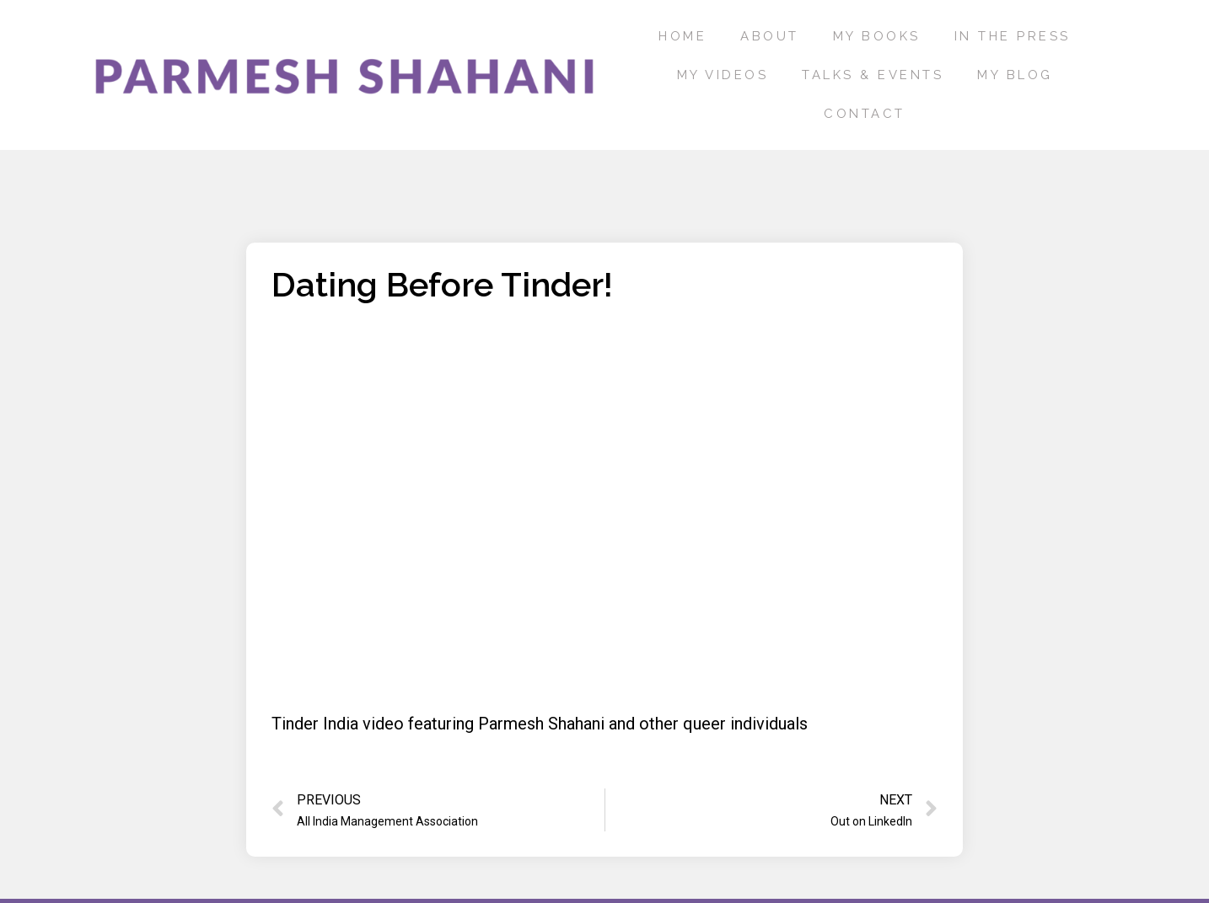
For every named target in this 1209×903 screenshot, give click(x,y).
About (769, 36)
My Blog (1015, 75)
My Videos (723, 75)
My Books (877, 36)
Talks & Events (872, 75)
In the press (1012, 36)
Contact (864, 113)
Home (682, 36)
